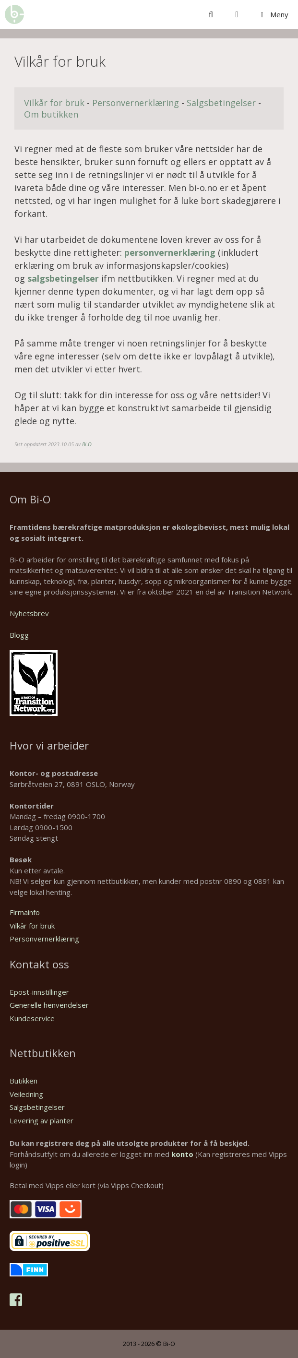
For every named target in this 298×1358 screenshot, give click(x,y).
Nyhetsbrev (29, 613)
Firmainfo (25, 912)
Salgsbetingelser (221, 102)
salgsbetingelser (64, 278)
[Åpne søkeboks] (211, 14)
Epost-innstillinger (39, 992)
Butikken (23, 1080)
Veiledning (26, 1094)
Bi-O (87, 444)
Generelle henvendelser (49, 1005)
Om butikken (51, 114)
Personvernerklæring (136, 102)
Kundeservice (32, 1018)
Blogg (19, 635)
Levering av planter (41, 1120)
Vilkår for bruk (54, 102)
